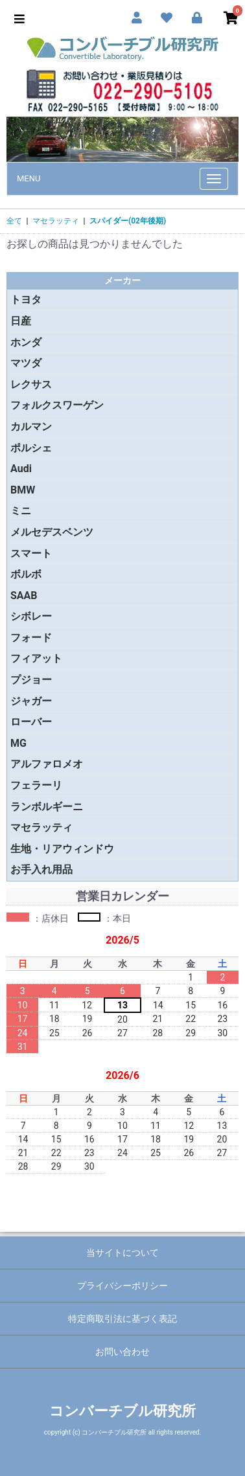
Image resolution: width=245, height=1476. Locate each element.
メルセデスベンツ (51, 532)
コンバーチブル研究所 (122, 1411)
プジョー (31, 680)
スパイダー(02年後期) (127, 220)
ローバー (31, 722)
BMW (22, 490)
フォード (31, 637)
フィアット (36, 658)
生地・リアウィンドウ (62, 849)
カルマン (31, 426)
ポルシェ (31, 448)
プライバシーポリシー (122, 1285)
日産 (20, 321)
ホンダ (25, 342)
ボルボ (25, 574)
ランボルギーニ (46, 806)
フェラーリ (36, 785)
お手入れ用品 (41, 869)
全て (14, 220)
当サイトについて (122, 1252)
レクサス (31, 384)
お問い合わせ (122, 1351)
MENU (28, 178)
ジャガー (31, 701)
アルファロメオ (46, 764)
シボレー (31, 616)
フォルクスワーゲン (57, 405)
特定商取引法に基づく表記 (122, 1318)
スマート (31, 553)
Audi (21, 468)
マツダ (25, 363)
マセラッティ (55, 220)
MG (18, 743)
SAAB (24, 595)
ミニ (20, 511)
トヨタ (25, 299)
